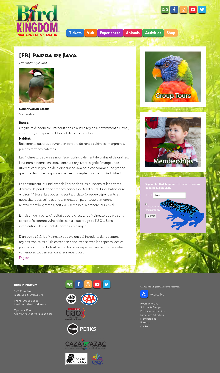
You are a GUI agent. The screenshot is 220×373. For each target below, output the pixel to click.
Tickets (75, 32)
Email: (149, 195)
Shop (171, 32)
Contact (144, 326)
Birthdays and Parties (152, 311)
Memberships (148, 318)
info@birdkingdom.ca (34, 304)
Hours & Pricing (149, 303)
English (24, 258)
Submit (151, 215)
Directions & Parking (152, 314)
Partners (145, 322)
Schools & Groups (150, 307)
